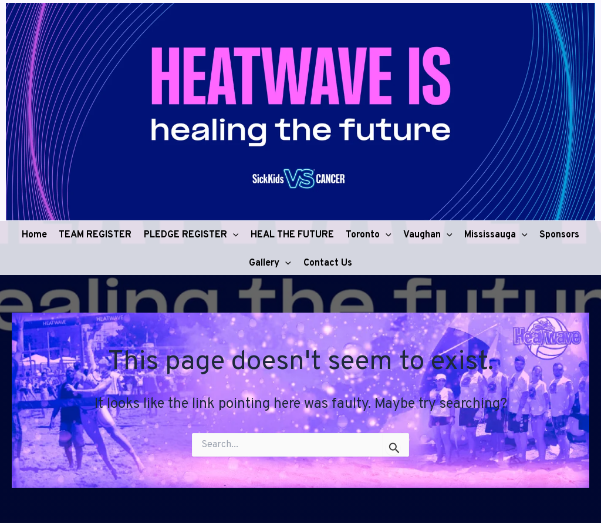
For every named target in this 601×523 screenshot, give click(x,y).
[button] (233, 232)
